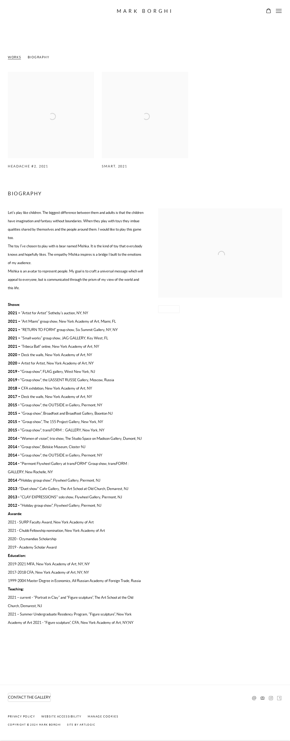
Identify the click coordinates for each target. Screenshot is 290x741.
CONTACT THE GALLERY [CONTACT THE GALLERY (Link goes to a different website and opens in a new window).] (29, 697)
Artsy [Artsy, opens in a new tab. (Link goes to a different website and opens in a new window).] (279, 698)
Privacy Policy (21, 716)
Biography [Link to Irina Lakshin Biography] (38, 57)
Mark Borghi (145, 11)
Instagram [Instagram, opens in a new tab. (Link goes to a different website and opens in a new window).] (270, 698)
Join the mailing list (262, 698)
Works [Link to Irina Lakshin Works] (14, 57)
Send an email (254, 698)
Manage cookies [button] (103, 716)
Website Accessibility (61, 716)
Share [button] (167, 309)
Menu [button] (278, 11)
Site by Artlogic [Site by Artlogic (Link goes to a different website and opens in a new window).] (81, 724)
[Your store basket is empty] (268, 11)
